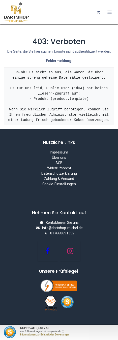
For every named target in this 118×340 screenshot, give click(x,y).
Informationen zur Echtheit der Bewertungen (45, 334)
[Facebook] (48, 251)
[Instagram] (70, 251)
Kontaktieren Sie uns (62, 223)
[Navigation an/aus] (109, 12)
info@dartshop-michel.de (62, 228)
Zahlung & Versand (59, 179)
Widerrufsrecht (59, 168)
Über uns (59, 158)
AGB (59, 163)
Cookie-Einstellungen (59, 184)
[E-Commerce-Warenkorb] (98, 12)
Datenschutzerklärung (59, 173)
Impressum (59, 152)
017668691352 (62, 233)
